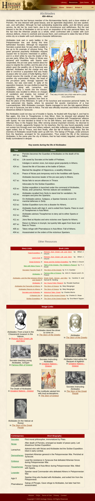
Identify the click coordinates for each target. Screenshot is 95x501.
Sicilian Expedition (33, 299)
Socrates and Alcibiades (31, 292)
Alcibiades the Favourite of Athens (27, 286)
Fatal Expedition (34, 253)
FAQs (38, 495)
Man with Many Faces (32, 266)
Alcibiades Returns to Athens (29, 289)
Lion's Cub (36, 258)
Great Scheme (34, 262)
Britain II (78, 7)
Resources (73, 2)
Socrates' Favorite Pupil (31, 270)
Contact (64, 495)
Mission (31, 495)
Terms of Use (47, 495)
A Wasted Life (35, 295)
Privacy (56, 495)
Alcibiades (36, 274)
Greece (54, 7)
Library (64, 2)
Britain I (69, 7)
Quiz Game (84, 2)
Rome (61, 7)
